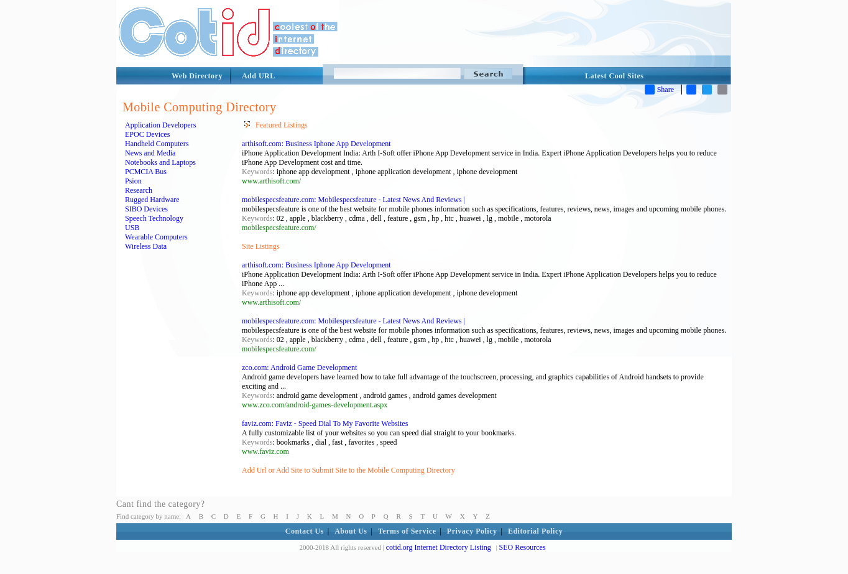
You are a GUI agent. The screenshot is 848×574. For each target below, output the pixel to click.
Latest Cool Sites (614, 76)
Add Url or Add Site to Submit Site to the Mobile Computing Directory (348, 470)
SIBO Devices (146, 209)
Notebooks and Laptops (160, 162)
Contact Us (304, 531)
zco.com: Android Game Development (299, 367)
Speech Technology (154, 218)
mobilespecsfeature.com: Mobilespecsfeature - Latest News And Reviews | (353, 199)
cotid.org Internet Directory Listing (438, 547)
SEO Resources (522, 547)
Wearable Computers (156, 237)
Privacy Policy (472, 531)
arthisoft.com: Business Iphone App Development (316, 143)
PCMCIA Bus (146, 171)
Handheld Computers (156, 143)
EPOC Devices (147, 134)
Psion (133, 181)
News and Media (150, 153)
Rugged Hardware (152, 199)
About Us (350, 531)
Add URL (258, 76)
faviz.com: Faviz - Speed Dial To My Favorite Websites (325, 423)
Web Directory (197, 76)
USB (132, 227)
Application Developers (160, 125)
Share (659, 90)
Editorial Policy (535, 531)
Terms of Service (407, 531)
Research (138, 190)
